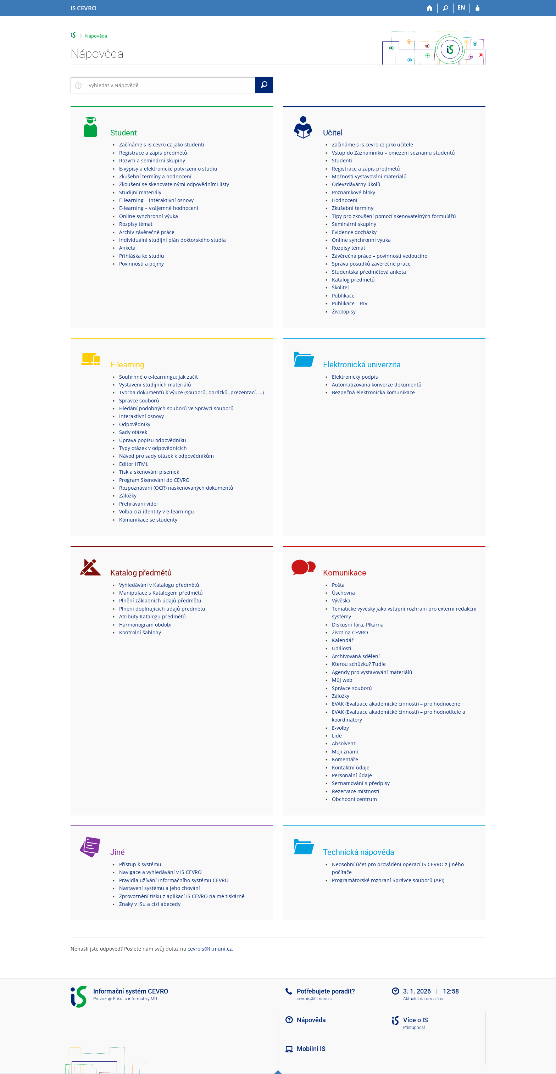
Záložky (128, 495)
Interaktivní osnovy (141, 416)
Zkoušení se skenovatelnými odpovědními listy (174, 184)
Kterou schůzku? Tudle (359, 664)
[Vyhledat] (264, 85)
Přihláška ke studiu (141, 255)
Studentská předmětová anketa (369, 271)
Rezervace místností (355, 791)
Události (341, 648)
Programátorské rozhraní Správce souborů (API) (388, 880)
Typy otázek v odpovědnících (153, 448)
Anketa (127, 247)
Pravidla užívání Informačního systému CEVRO (174, 880)
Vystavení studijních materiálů (155, 384)
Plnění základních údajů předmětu (160, 600)
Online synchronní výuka (148, 216)
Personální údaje (352, 775)
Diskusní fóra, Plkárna (358, 624)
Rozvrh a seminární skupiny (152, 160)
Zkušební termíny (352, 208)
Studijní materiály (140, 192)
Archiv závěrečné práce (146, 232)
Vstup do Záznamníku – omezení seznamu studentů (393, 152)
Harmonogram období (145, 624)
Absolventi (344, 743)
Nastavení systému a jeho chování (159, 888)
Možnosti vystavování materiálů (369, 176)
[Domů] (430, 8)
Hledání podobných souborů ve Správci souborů (176, 408)
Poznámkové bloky (353, 192)
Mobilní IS (311, 1048)
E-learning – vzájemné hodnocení (158, 208)
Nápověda (96, 36)
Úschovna (343, 592)
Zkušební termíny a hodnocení (155, 176)
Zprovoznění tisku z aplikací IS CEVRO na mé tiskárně (182, 896)
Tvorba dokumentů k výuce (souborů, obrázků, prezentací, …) (191, 392)
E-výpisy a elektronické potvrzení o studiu (168, 168)
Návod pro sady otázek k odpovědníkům (166, 455)
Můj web (342, 680)
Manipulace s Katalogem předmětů (161, 592)
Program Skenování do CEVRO (154, 480)
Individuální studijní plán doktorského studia (172, 239)
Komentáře (345, 759)
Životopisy (344, 311)
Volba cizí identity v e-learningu (156, 511)
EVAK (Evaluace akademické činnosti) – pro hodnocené (396, 703)
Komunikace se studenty (148, 519)
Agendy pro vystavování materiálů (372, 672)
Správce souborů (139, 400)
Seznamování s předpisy (361, 783)
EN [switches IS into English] (461, 7)
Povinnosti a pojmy (141, 263)
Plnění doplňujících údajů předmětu (162, 608)
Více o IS (415, 1020)
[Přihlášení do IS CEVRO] (477, 8)
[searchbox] (170, 85)
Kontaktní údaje (350, 767)
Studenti (342, 160)
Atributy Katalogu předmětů (152, 616)
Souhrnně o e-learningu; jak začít (158, 376)
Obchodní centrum (354, 799)
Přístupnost (414, 1027)
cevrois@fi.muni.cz (210, 948)
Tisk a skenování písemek (149, 471)
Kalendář (343, 640)
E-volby (340, 727)
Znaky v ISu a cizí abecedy (149, 904)
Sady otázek (133, 432)
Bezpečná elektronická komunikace (373, 392)
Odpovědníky (134, 424)
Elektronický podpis (355, 376)
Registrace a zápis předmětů (153, 152)
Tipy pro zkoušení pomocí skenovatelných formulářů (394, 216)
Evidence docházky (354, 232)
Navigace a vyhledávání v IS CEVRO (160, 872)
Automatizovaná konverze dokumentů (377, 384)
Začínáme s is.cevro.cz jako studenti (161, 144)
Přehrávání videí (138, 503)
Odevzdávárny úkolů (356, 184)
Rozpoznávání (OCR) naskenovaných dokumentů (176, 487)
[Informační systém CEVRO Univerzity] (83, 8)
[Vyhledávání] (446, 8)
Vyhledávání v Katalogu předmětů (159, 584)
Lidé (337, 735)
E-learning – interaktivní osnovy (156, 200)
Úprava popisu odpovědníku (152, 440)
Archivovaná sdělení (356, 656)
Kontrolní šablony (140, 632)
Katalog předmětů (353, 279)
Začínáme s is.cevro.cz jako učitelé (372, 144)
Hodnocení (344, 200)
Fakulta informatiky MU (135, 998)
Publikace (343, 295)
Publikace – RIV (349, 303)
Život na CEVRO (350, 632)
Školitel (340, 287)
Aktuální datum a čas (423, 998)
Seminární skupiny (354, 224)
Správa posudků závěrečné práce (371, 263)
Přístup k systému (140, 864)
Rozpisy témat (135, 224)
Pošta (338, 584)
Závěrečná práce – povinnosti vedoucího (379, 255)
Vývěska (341, 600)
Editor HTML (133, 464)
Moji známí (345, 751)
